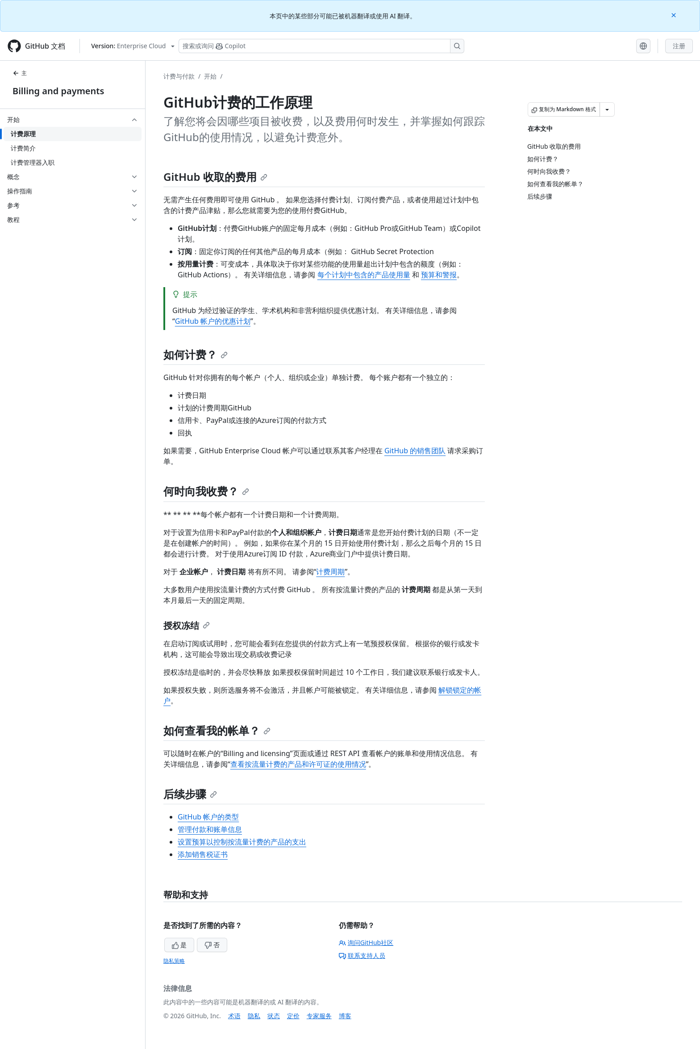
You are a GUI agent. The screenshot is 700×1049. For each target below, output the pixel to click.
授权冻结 (186, 625)
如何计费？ (195, 354)
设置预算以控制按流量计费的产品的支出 (242, 842)
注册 (679, 46)
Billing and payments (58, 91)
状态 (273, 1015)
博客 (345, 1015)
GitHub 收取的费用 (215, 176)
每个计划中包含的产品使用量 (363, 275)
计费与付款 (179, 76)
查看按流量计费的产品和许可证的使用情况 (298, 764)
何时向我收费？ (206, 491)
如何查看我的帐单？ (217, 730)
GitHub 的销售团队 (415, 451)
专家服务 (319, 1015)
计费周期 (330, 572)
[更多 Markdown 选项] (607, 109)
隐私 (254, 1015)
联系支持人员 (362, 955)
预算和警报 (439, 275)
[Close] (674, 14)
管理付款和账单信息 (210, 829)
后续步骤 (190, 793)
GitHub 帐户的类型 (208, 817)
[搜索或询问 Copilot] (321, 46)
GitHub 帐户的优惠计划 (212, 321)
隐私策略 (174, 961)
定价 (293, 1015)
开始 (210, 76)
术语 (234, 1015)
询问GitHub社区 (366, 942)
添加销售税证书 (203, 854)
